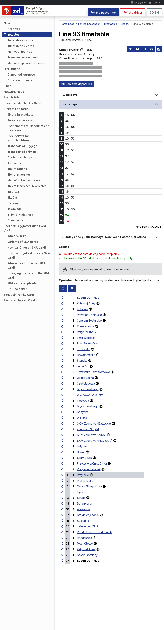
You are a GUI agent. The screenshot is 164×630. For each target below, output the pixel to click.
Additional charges (20, 157)
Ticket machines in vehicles (27, 186)
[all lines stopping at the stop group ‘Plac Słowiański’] (62, 343)
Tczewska (83, 349)
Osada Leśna (85, 378)
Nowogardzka (86, 355)
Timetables (12, 34)
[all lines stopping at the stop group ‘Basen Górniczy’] (62, 297)
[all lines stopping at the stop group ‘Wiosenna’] (62, 509)
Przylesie (83, 475)
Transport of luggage (22, 146)
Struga (81, 498)
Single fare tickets (20, 114)
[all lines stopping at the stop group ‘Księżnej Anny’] (62, 303)
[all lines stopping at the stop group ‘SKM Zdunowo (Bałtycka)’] (62, 423)
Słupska (82, 360)
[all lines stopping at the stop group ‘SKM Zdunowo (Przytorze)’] (62, 440)
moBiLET (13, 192)
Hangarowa (84, 538)
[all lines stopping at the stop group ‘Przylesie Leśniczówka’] (62, 463)
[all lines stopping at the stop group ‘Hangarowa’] (62, 538)
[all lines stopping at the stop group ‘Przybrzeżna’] (62, 332)
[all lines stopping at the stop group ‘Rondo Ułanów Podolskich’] (62, 532)
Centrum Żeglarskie (89, 320)
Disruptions (12, 69)
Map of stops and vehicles (25, 63)
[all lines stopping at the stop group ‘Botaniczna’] (62, 503)
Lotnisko (82, 309)
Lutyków (82, 446)
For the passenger (103, 12)
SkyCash (13, 197)
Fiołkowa (83, 400)
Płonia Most (85, 480)
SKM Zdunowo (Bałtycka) (94, 423)
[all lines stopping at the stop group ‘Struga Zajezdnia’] (62, 515)
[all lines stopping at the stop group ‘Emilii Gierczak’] (62, 337)
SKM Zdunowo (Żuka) (91, 435)
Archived (13, 29)
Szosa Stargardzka (89, 486)
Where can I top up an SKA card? (26, 265)
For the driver (133, 12)
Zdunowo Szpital (88, 429)
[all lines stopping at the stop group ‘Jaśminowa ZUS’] (62, 526)
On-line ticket (17, 289)
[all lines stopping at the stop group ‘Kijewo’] (62, 492)
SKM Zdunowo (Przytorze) (94, 440)
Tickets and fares (16, 109)
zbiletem (13, 203)
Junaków (83, 366)
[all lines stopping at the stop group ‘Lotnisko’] (62, 309)
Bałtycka (82, 412)
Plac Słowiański (87, 343)
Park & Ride (12, 97)
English (137, 2)
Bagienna (83, 520)
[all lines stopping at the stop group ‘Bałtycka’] (62, 412)
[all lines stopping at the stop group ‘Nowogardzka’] (62, 355)
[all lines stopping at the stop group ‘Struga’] (62, 498)
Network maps (14, 91)
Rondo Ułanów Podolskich (94, 532)
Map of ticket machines (23, 180)
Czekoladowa (86, 383)
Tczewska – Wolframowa (93, 372)
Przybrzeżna (85, 332)
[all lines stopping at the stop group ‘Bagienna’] (62, 520)
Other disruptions (19, 80)
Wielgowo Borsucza (90, 395)
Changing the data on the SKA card (28, 275)
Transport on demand (22, 57)
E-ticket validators (20, 214)
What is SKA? (16, 236)
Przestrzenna (85, 326)
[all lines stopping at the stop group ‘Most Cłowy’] (62, 543)
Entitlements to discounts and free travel (28, 128)
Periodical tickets (19, 120)
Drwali (81, 452)
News (8, 23)
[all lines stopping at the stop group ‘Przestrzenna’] (62, 326)
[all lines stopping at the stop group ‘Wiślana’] (62, 418)
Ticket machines (19, 174)
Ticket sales (12, 163)
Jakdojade (14, 209)
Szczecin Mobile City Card (22, 103)
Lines (7, 86)
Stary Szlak (84, 458)
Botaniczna (84, 503)
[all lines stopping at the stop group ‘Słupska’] (62, 360)
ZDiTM (154, 12)
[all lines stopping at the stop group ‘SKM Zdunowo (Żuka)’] (62, 435)
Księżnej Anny (86, 303)
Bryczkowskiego (87, 389)
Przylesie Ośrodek (88, 469)
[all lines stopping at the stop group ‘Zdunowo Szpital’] (62, 429)
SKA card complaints (22, 283)
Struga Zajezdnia (88, 515)
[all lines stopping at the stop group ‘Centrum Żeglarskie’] (62, 320)
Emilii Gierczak (86, 337)
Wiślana (82, 418)
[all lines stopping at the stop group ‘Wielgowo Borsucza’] (62, 395)
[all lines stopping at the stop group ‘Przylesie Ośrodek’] (62, 469)
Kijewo (81, 492)
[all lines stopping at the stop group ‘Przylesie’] (62, 475)
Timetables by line (20, 40)
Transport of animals (22, 151)
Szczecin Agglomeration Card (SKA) (25, 228)
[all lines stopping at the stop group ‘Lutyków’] (62, 446)
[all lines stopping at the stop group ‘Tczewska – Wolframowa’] (62, 372)
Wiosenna (83, 509)
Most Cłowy (85, 543)
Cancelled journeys (21, 74)
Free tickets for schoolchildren (18, 138)
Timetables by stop (20, 46)
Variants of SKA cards (22, 242)
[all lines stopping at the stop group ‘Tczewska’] (62, 349)
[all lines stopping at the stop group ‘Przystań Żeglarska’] (62, 315)
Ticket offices (17, 169)
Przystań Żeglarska (89, 315)
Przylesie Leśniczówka (92, 463)
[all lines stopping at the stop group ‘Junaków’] (62, 366)
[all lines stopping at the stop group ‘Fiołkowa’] (62, 400)
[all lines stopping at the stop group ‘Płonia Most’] (62, 480)
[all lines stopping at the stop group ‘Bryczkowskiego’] (62, 389)
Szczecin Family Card (19, 294)
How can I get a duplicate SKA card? (28, 255)
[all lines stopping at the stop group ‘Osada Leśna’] (62, 378)
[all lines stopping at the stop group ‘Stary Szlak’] (62, 458)
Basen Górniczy (88, 297)
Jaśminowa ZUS (87, 526)
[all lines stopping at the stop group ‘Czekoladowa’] (62, 383)
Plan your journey (19, 51)
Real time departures (76, 84)
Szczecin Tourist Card (19, 300)
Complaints (15, 220)
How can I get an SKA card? (27, 247)
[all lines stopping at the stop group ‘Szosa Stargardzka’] (62, 486)
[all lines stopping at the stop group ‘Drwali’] (62, 452)
